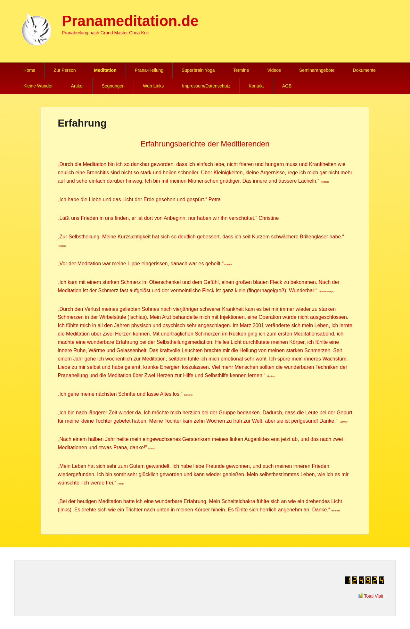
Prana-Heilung (149, 70)
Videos (274, 70)
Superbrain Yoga (198, 70)
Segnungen (113, 85)
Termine (241, 70)
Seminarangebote (317, 70)
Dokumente (364, 70)
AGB (287, 85)
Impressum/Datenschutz (206, 85)
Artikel (77, 85)
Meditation (105, 70)
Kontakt (256, 85)
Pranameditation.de (130, 20)
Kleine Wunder (38, 85)
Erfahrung (82, 123)
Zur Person (64, 70)
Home (29, 70)
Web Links (153, 85)
